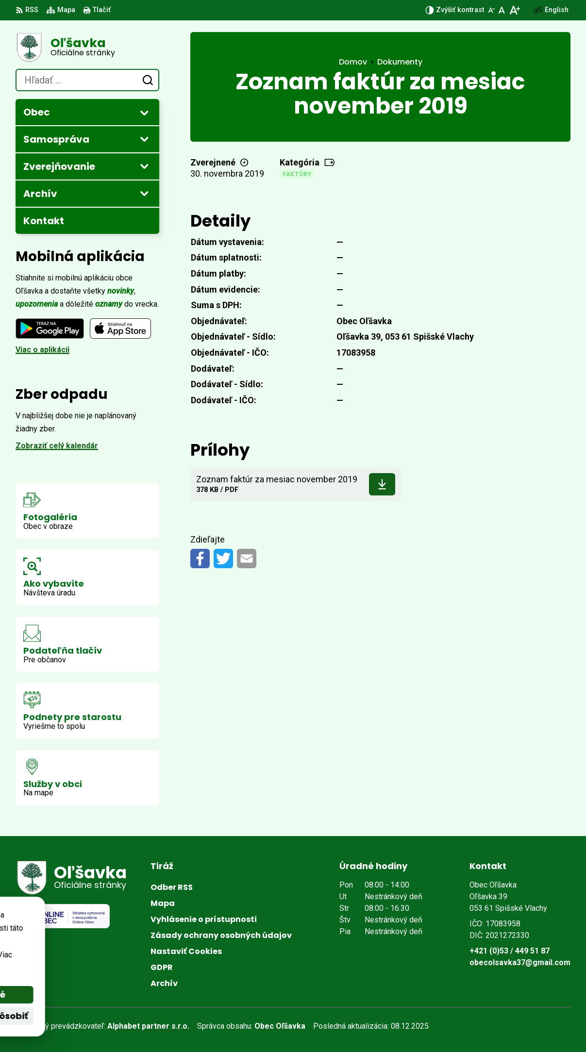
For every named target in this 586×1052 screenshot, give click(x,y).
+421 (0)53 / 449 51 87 (509, 950)
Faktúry (297, 174)
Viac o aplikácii (42, 349)
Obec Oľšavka (279, 1026)
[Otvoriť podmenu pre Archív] (144, 193)
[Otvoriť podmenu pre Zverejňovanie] (144, 166)
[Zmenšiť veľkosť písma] (491, 10)
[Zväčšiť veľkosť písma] (514, 10)
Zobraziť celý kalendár (57, 445)
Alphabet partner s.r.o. (148, 1026)
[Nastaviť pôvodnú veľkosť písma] (502, 10)
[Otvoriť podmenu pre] (144, 112)
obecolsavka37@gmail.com (519, 962)
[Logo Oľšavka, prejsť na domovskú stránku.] (87, 47)
